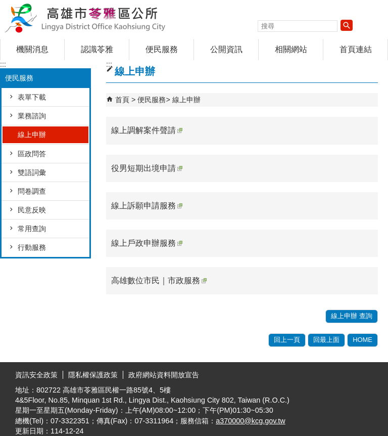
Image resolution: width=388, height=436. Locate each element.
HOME (362, 339)
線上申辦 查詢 (351, 316)
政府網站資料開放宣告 (163, 375)
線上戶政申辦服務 (146, 243)
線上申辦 (32, 134)
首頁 (122, 100)
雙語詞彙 (32, 172)
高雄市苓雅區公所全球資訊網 (85, 17)
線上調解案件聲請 (146, 130)
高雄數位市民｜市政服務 (159, 280)
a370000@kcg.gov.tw (250, 421)
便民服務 (162, 49)
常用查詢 (32, 229)
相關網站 (291, 49)
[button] (347, 25)
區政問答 (32, 154)
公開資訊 (226, 49)
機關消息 (32, 49)
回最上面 (326, 339)
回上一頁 (287, 339)
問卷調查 (32, 191)
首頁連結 (356, 49)
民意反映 (32, 210)
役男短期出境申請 (146, 168)
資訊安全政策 (36, 375)
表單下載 (32, 97)
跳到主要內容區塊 (5, 5)
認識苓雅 (97, 49)
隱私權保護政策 (93, 375)
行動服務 (32, 247)
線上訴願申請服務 (146, 205)
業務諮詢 (32, 116)
